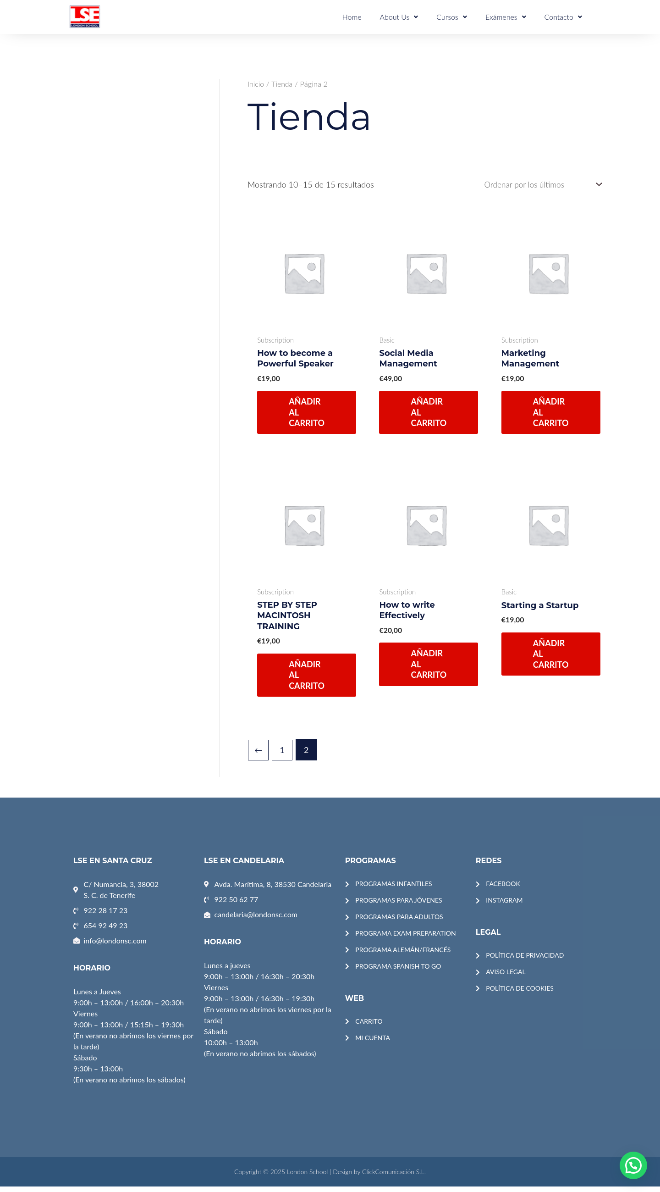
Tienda (283, 84)
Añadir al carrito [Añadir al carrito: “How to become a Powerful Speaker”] (307, 414)
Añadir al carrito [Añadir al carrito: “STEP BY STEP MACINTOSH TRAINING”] (307, 677)
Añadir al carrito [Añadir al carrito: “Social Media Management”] (429, 414)
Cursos (463, 16)
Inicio (256, 84)
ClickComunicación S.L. (394, 1177)
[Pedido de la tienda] (538, 185)
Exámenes (512, 16)
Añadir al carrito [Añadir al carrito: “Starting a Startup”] (551, 657)
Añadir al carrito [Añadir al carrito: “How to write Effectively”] (429, 667)
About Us (415, 16)
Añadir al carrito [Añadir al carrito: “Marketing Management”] (551, 414)
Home (372, 16)
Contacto (565, 16)
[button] (633, 1165)
